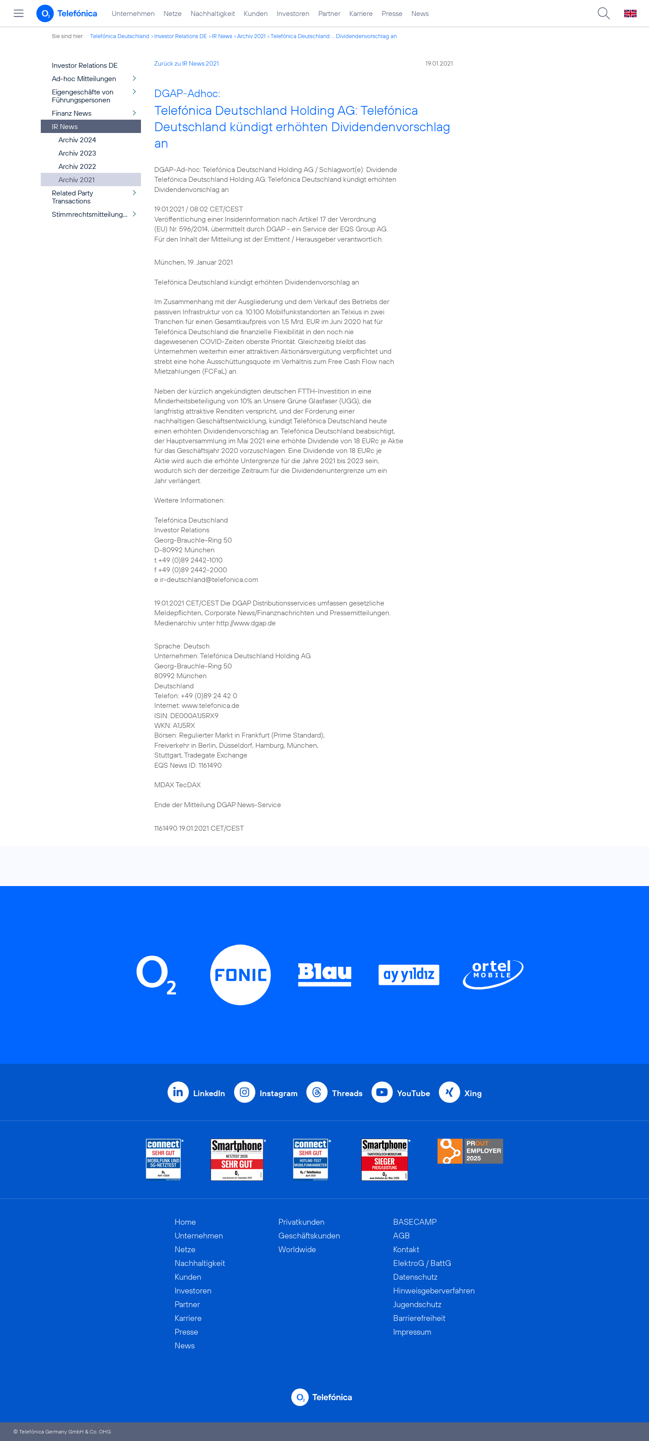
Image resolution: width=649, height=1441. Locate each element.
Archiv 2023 (77, 152)
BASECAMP (415, 1222)
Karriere (361, 13)
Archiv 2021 (251, 35)
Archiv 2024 (77, 139)
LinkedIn (209, 1093)
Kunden (256, 13)
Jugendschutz (417, 1304)
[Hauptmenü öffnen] (18, 13)
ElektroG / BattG (422, 1263)
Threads (347, 1093)
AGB (401, 1235)
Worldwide (297, 1249)
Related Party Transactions (72, 196)
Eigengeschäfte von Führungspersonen (82, 95)
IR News (222, 35)
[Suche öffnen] (603, 13)
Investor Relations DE (180, 35)
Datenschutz (415, 1277)
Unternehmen (133, 13)
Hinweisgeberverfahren (434, 1290)
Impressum (412, 1332)
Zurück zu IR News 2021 (186, 63)
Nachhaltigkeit (213, 13)
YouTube (413, 1093)
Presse (392, 13)
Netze (173, 13)
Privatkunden (301, 1222)
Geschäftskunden (309, 1235)
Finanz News (71, 113)
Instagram (278, 1093)
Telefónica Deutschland (119, 35)
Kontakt (406, 1249)
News (420, 13)
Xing (473, 1093)
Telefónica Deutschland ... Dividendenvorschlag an (333, 35)
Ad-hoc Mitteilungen (84, 78)
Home (185, 1222)
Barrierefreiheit (419, 1318)
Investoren (293, 13)
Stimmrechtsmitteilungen (91, 214)
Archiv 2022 (77, 166)
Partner (329, 13)
